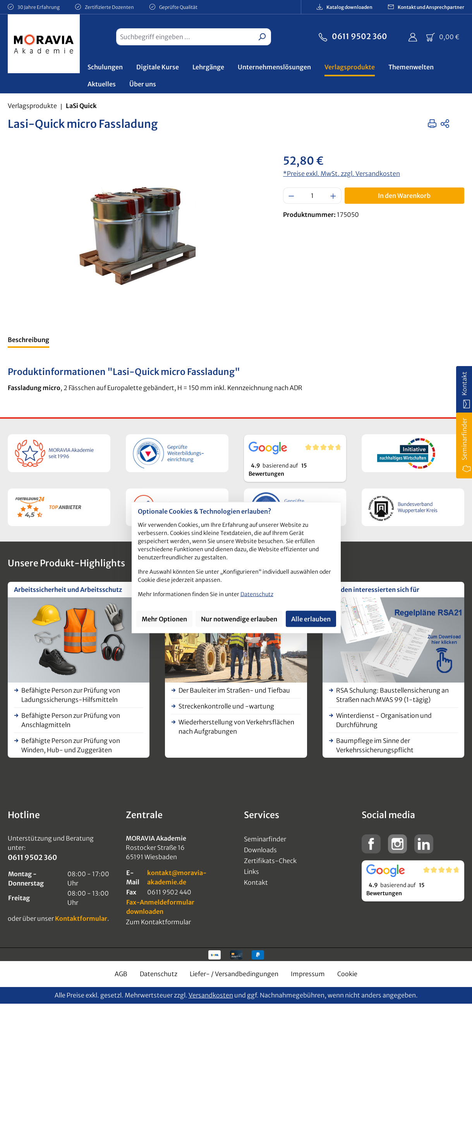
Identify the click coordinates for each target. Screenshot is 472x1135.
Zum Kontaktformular (158, 922)
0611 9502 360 (353, 36)
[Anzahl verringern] (291, 195)
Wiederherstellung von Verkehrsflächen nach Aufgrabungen (236, 726)
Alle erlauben (311, 619)
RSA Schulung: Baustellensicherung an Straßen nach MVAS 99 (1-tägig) (392, 694)
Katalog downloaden (344, 6)
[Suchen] (262, 36)
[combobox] (184, 36)
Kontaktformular (81, 918)
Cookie (347, 974)
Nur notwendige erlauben (239, 619)
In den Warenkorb (404, 195)
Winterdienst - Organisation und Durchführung (384, 720)
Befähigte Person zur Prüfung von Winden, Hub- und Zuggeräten (70, 745)
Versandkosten (211, 995)
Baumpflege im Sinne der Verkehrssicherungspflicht (375, 745)
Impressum (308, 974)
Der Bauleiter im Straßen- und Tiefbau (234, 690)
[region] (137, 236)
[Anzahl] (312, 195)
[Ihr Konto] (413, 37)
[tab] (28, 340)
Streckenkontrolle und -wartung (226, 706)
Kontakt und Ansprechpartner (426, 6)
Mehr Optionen (164, 619)
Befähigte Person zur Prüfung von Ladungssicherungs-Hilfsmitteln (70, 694)
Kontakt (256, 882)
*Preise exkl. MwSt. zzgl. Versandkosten (341, 173)
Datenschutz (158, 974)
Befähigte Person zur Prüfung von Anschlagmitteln (70, 720)
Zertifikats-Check (270, 861)
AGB (121, 974)
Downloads (260, 850)
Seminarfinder (265, 839)
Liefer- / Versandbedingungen (234, 974)
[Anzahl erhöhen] (333, 195)
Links (251, 871)
